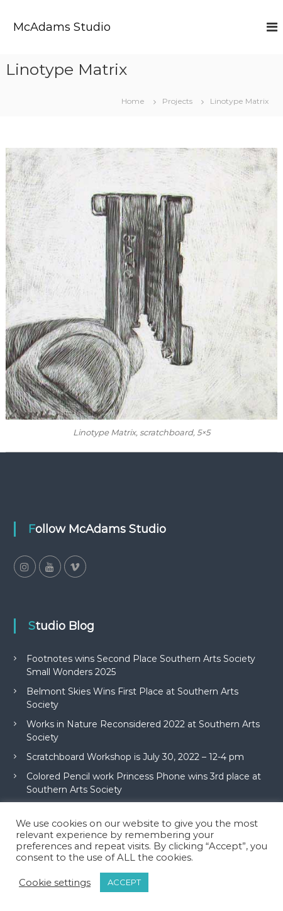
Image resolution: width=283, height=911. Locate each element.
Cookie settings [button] (55, 882)
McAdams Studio (62, 27)
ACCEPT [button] (124, 882)
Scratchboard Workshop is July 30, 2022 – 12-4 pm (135, 757)
